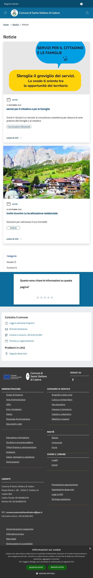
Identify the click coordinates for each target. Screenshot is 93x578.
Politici (9, 414)
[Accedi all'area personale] (81, 4)
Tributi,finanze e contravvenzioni (21, 447)
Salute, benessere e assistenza (20, 457)
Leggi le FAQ (57, 494)
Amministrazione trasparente (19, 529)
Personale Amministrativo (18, 419)
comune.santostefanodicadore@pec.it (24, 512)
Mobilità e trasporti (60, 419)
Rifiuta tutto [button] (57, 567)
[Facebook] (73, 380)
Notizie (12, 100)
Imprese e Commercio (61, 409)
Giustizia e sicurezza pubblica (19, 442)
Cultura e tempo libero (62, 399)
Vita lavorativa (58, 404)
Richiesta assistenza (61, 499)
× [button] (90, 549)
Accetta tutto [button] (36, 567)
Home (6, 24)
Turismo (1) (12, 267)
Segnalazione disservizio (63, 489)
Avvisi (54, 447)
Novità (16, 24)
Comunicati (57, 442)
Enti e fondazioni (14, 409)
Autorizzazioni (12, 461)
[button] (46, 573)
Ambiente (10, 452)
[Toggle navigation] (5, 12)
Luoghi (55, 460)
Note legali (11, 538)
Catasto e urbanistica (61, 414)
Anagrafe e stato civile (62, 394)
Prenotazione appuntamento (65, 484)
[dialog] (46, 562)
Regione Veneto (11, 3)
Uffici (8, 404)
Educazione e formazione (17, 437)
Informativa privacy (15, 533)
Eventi (55, 465)
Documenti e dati (14, 423)
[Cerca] (87, 13)
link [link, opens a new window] (72, 562)
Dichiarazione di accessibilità (19, 543)
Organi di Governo (14, 394)
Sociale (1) (11, 262)
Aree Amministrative (15, 399)
